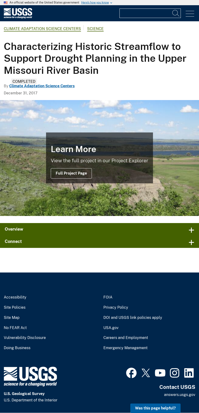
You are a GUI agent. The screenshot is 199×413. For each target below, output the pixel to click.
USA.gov (111, 328)
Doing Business (17, 348)
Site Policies (14, 307)
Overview (14, 229)
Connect (13, 241)
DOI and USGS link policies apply (132, 318)
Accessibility (15, 297)
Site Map (12, 318)
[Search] (176, 13)
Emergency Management (125, 348)
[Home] (18, 17)
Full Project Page (71, 173)
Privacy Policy (115, 307)
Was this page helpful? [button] (155, 408)
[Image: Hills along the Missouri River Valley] (99, 158)
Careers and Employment (125, 338)
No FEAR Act (15, 328)
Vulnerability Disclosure (25, 338)
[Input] (150, 13)
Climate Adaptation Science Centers (42, 28)
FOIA (107, 297)
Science (95, 28)
